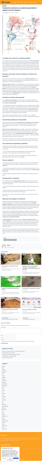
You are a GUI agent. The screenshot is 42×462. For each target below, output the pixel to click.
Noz (2, 412)
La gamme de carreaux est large (7, 358)
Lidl (2, 402)
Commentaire (3, 327)
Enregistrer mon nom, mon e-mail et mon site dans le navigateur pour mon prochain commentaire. (18, 342)
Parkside (3, 415)
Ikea (2, 393)
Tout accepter (16, 458)
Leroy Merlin (4, 401)
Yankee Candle (4, 430)
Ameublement (4, 372)
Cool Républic (4, 381)
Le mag (14, 2)
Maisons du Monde (5, 407)
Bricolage (30, 2)
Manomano (4, 409)
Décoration (26, 2)
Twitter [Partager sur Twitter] (10, 239)
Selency (3, 418)
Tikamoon (3, 423)
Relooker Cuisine (4, 417)
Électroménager (4, 386)
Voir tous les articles (10, 247)
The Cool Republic (5, 422)
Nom (2, 336)
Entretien (3, 388)
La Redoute (4, 397)
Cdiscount (3, 380)
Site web (2, 340)
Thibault (6, 12)
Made (3, 404)
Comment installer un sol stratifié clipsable (9, 357)
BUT (2, 375)
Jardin (22, 2)
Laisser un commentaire (4, 344)
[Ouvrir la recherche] (40, 2)
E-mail (2, 338)
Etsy (2, 389)
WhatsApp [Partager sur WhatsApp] (14, 239)
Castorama (4, 378)
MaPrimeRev (4, 410)
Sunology (3, 420)
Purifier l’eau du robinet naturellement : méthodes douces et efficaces (13, 352)
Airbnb (3, 368)
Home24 (3, 391)
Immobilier (34, 2)
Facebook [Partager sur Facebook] (5, 239)
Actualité (3, 367)
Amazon (3, 370)
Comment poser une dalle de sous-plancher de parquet (11, 355)
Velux (3, 428)
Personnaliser (4, 458)
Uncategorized (4, 426)
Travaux (18, 2)
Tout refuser (10, 458)
